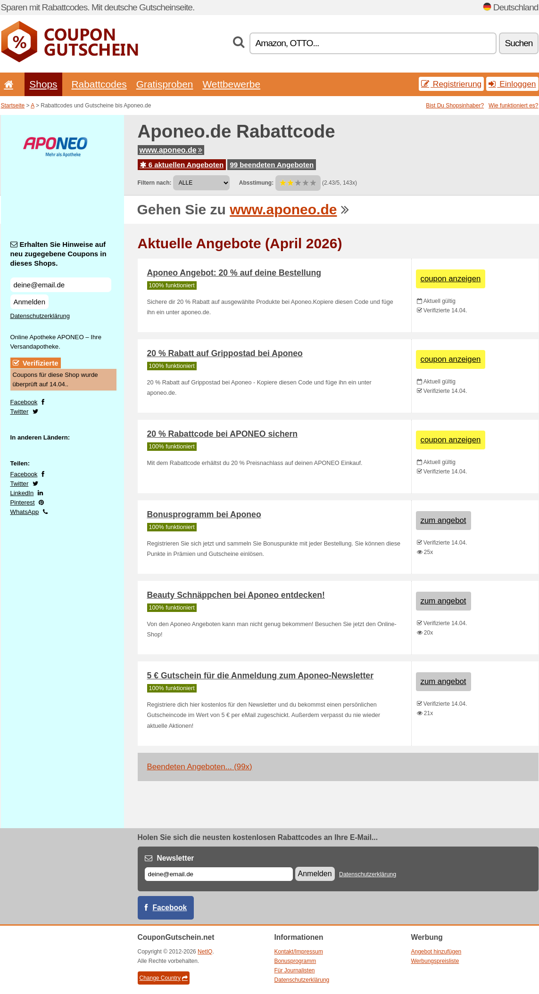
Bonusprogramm (295, 961)
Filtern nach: (155, 182)
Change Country (164, 978)
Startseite (13, 105)
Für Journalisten (294, 970)
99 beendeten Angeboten (272, 165)
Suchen (518, 43)
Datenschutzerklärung (40, 315)
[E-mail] (219, 874)
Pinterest (22, 502)
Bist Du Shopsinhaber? (455, 105)
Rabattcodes (99, 84)
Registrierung (451, 84)
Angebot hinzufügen (436, 951)
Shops (43, 84)
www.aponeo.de (171, 150)
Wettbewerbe (231, 84)
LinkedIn (22, 493)
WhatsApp (24, 511)
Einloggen (512, 84)
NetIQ (205, 951)
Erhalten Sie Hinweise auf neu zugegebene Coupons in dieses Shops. (58, 253)
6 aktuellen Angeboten (182, 165)
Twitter (19, 411)
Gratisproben (164, 84)
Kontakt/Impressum (298, 951)
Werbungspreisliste (435, 961)
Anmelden (30, 302)
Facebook (24, 402)
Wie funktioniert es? (513, 105)
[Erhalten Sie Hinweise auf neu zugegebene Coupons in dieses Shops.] (60, 284)
